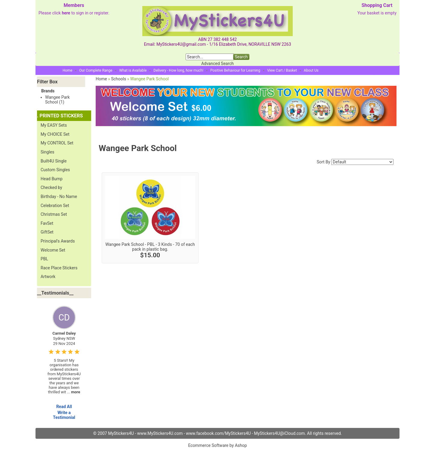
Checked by (51, 187)
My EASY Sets (54, 125)
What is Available (133, 70)
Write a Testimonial (64, 415)
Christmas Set (54, 214)
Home (67, 70)
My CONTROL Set (57, 143)
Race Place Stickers (59, 267)
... (73, 392)
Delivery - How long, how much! (178, 70)
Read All (64, 406)
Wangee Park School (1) (57, 99)
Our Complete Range (95, 70)
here (66, 13)
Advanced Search (217, 63)
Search (241, 56)
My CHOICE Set (55, 134)
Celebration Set (55, 205)
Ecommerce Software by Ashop (217, 445)
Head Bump (52, 178)
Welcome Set (53, 250)
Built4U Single (53, 161)
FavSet (47, 223)
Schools (118, 78)
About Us (311, 70)
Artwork (48, 276)
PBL (44, 258)
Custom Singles (55, 169)
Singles (47, 152)
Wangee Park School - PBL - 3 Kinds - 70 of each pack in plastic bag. (150, 247)
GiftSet (47, 232)
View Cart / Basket (282, 70)
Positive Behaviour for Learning (235, 70)
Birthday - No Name (59, 196)
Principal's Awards (58, 241)
